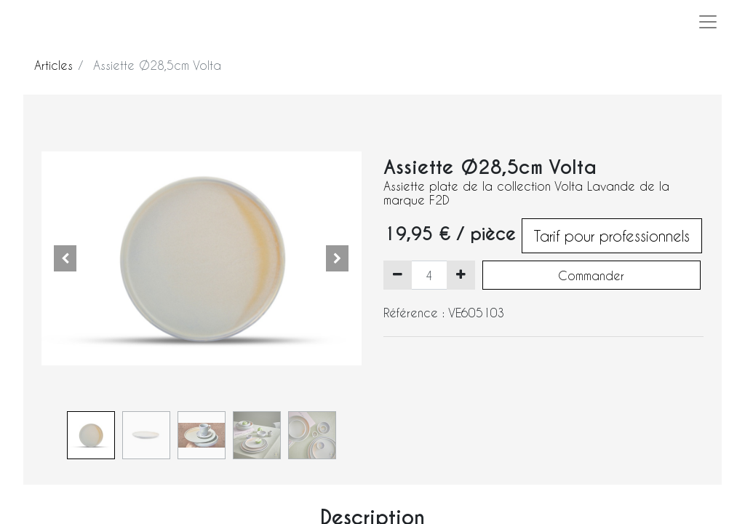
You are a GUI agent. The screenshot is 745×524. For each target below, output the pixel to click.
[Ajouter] (461, 275)
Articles (53, 65)
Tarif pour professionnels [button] (612, 236)
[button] (65, 258)
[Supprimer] (397, 275)
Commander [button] (591, 275)
